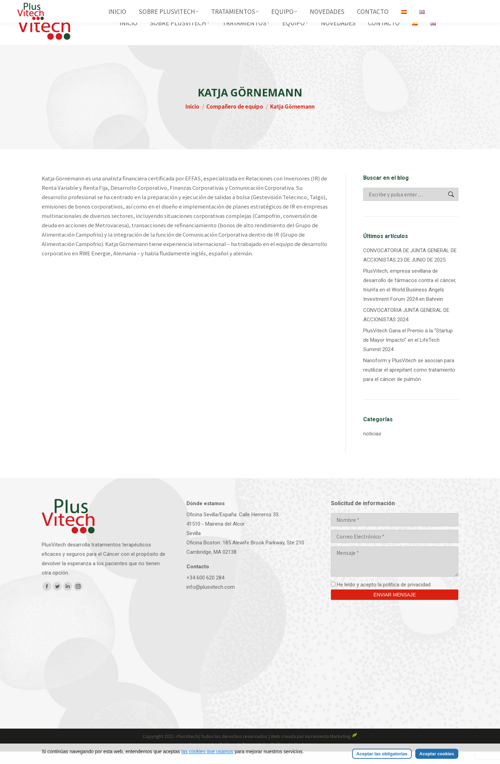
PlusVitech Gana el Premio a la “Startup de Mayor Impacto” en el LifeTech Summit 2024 (408, 352)
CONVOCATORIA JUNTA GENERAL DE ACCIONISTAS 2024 (406, 327)
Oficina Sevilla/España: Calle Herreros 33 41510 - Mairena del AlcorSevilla (232, 536)
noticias (372, 446)
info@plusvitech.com (210, 599)
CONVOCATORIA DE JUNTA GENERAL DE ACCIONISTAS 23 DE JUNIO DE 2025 (410, 267)
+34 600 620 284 (205, 590)
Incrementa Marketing (331, 748)
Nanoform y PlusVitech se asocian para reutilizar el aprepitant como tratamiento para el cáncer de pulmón (409, 382)
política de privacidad (407, 597)
